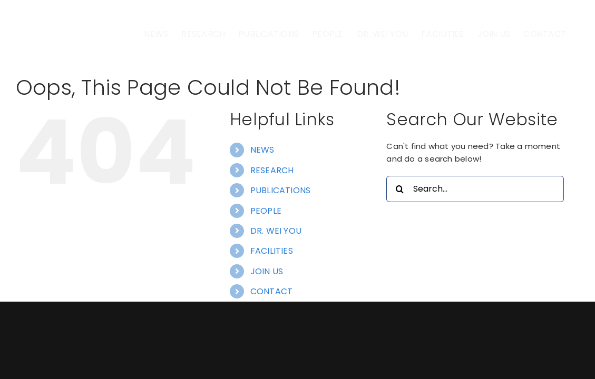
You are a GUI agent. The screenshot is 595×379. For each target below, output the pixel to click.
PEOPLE (265, 256)
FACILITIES (271, 296)
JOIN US (267, 316)
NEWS (262, 194)
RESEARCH (272, 215)
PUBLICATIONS (280, 235)
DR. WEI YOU (275, 276)
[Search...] (474, 234)
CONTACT (271, 336)
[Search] (399, 234)
